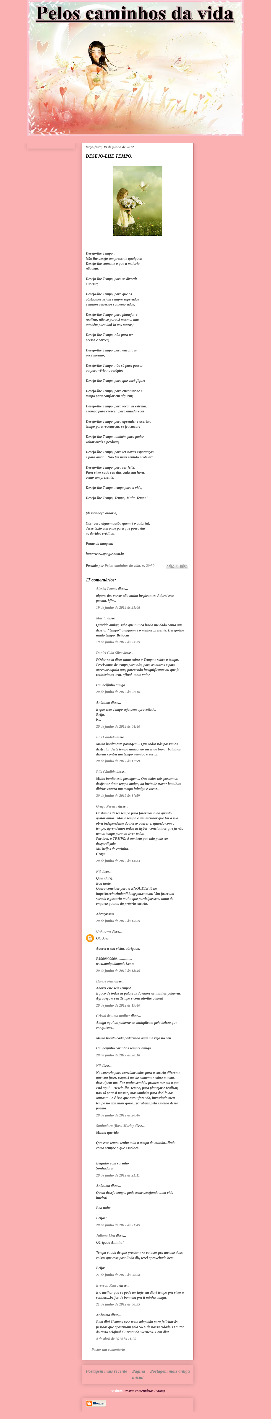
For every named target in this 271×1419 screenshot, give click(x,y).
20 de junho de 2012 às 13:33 (118, 861)
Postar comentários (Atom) (144, 1391)
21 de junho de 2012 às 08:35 (118, 1304)
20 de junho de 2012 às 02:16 (118, 692)
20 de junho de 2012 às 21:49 (118, 1225)
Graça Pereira (106, 806)
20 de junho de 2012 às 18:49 (118, 971)
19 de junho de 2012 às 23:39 (118, 642)
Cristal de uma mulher (113, 1016)
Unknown (103, 931)
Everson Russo (107, 1285)
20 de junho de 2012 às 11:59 (118, 761)
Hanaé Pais (105, 981)
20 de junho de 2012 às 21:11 (118, 1175)
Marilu (101, 618)
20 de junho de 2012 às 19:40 (118, 1005)
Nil (98, 871)
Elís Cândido (106, 737)
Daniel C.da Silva (109, 653)
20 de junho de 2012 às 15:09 (118, 921)
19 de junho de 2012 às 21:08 (118, 607)
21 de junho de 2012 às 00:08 (118, 1275)
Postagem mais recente (106, 1371)
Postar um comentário (108, 1349)
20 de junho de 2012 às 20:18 (118, 1055)
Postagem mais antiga (170, 1371)
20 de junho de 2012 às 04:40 (118, 726)
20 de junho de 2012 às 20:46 (118, 1115)
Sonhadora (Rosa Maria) (115, 1126)
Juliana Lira (105, 1235)
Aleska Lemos (106, 589)
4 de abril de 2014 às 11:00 (116, 1339)
